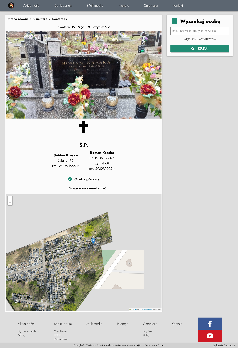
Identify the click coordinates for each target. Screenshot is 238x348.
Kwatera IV (60, 19)
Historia (57, 335)
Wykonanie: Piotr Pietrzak (224, 345)
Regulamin (148, 331)
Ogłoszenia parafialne (28, 331)
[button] (93, 241)
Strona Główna (18, 19)
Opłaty (146, 335)
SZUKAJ (199, 48)
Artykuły (21, 335)
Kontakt (178, 5)
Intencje (123, 5)
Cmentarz (151, 5)
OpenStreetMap (146, 309)
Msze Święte (60, 331)
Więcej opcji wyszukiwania (200, 39)
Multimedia (95, 5)
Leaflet (133, 309)
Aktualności (31, 5)
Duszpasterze (61, 339)
